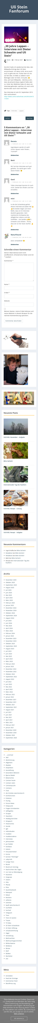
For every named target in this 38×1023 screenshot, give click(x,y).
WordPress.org (11, 983)
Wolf (7, 951)
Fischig (8, 801)
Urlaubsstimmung (12, 931)
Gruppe (8, 813)
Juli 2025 (8, 590)
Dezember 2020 (11, 730)
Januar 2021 (10, 728)
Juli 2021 (8, 712)
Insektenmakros (11, 836)
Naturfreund (16, 235)
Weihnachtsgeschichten (14, 941)
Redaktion (9, 553)
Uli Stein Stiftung (11, 928)
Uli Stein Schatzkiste (12, 925)
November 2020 (11, 733)
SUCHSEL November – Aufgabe (14, 437)
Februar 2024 (10, 633)
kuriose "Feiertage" (12, 857)
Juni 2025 (9, 593)
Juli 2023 (8, 651)
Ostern (8, 880)
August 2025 (10, 587)
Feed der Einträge (12, 978)
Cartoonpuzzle (11, 785)
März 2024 (9, 631)
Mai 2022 (9, 687)
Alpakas (8, 765)
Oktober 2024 (10, 613)
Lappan (21, 111)
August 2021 (10, 710)
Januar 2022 (10, 697)
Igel (7, 829)
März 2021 (9, 722)
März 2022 (9, 692)
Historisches (10, 824)
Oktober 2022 (10, 674)
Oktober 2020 (10, 735)
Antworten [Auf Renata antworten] (15, 155)
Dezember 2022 (11, 669)
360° (7, 757)
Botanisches (10, 778)
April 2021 (9, 720)
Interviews (9, 839)
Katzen (8, 849)
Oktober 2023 (10, 643)
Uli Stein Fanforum (19, 9)
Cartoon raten (10, 783)
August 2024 (10, 618)
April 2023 (9, 659)
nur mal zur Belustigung (14, 872)
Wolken (8, 953)
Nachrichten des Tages (13, 869)
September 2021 (11, 707)
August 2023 (10, 649)
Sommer (8, 903)
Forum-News (10, 803)
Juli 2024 (8, 621)
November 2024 (11, 610)
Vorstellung (9, 936)
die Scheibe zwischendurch (15, 793)
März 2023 (9, 661)
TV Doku (8, 923)
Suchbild (9, 908)
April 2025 (9, 598)
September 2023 (11, 646)
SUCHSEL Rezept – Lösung (13, 509)
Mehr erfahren (19, 1014)
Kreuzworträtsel (11, 852)
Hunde (8, 826)
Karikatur (9, 847)
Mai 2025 (9, 595)
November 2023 (11, 641)
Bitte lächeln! (8, 461)
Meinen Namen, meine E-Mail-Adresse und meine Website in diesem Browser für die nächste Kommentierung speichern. (19, 313)
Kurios (8, 854)
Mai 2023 (9, 656)
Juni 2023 (9, 654)
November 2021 (11, 702)
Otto (7, 882)
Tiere (7, 915)
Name (6, 284)
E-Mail (7, 293)
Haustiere (9, 816)
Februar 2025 (10, 603)
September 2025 (11, 585)
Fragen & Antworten (12, 808)
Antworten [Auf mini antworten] (15, 230)
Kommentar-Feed (11, 981)
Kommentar (8, 261)
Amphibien (9, 768)
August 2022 (10, 679)
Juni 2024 (9, 623)
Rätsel (8, 895)
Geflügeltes (9, 811)
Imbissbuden (10, 831)
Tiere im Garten (11, 918)
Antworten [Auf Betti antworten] (15, 174)
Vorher (7, 118)
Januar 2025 (10, 605)
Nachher (30, 118)
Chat (7, 791)
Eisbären (9, 798)
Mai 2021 (9, 717)
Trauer (8, 920)
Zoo (7, 959)
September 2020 (11, 738)
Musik (8, 864)
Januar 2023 (10, 666)
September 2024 (11, 615)
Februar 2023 (10, 664)
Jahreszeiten (10, 841)
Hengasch (9, 821)
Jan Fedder (9, 844)
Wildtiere (9, 946)
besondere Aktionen (12, 773)
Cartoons (9, 788)
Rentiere (8, 897)
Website (7, 301)
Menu (4, 3)
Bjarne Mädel (10, 775)
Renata (8, 60)
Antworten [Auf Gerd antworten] (15, 193)
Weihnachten (10, 938)
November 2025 (11, 580)
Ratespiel (9, 892)
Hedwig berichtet (11, 819)
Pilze (7, 887)
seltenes (8, 900)
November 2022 (11, 671)
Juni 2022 (9, 684)
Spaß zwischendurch (13, 905)
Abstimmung (10, 760)
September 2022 (11, 677)
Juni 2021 (9, 715)
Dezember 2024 (11, 608)
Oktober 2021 (10, 705)
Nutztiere (9, 875)
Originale (9, 877)
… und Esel (9, 755)
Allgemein (29, 60)
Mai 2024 (9, 626)
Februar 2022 (10, 694)
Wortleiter (9, 956)
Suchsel (8, 910)
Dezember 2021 (11, 699)
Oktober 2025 (10, 582)
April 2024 (9, 628)
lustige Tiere (10, 862)
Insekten (8, 834)
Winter (8, 948)
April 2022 (9, 689)
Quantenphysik (11, 890)
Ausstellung (10, 770)
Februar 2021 (10, 725)
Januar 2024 (10, 636)
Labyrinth (9, 859)
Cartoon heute (10, 780)
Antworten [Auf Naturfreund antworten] (15, 244)
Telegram (9, 913)
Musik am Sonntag (12, 867)
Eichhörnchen (10, 796)
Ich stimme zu (19, 1018)
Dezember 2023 (11, 638)
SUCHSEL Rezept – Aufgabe (13, 532)
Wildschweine (10, 943)
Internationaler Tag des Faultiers (15, 485)
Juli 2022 (8, 682)
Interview (14, 111)
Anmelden (9, 976)
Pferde (8, 885)
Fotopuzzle (9, 806)
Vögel (7, 933)
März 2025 (9, 600)
